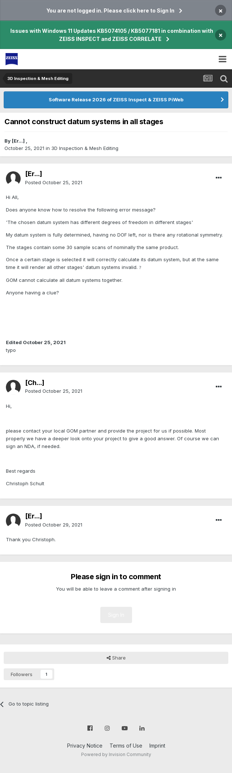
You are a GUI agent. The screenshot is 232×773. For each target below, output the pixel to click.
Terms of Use (126, 745)
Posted (53, 182)
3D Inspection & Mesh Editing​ (84, 148)
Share (116, 657)
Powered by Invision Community (116, 754)
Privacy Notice (85, 745)
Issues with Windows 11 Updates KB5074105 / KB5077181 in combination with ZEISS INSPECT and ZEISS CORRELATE (111, 35)
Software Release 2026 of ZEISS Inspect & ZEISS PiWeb (116, 99)
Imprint (157, 745)
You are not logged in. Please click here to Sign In (110, 10)
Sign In (116, 615)
